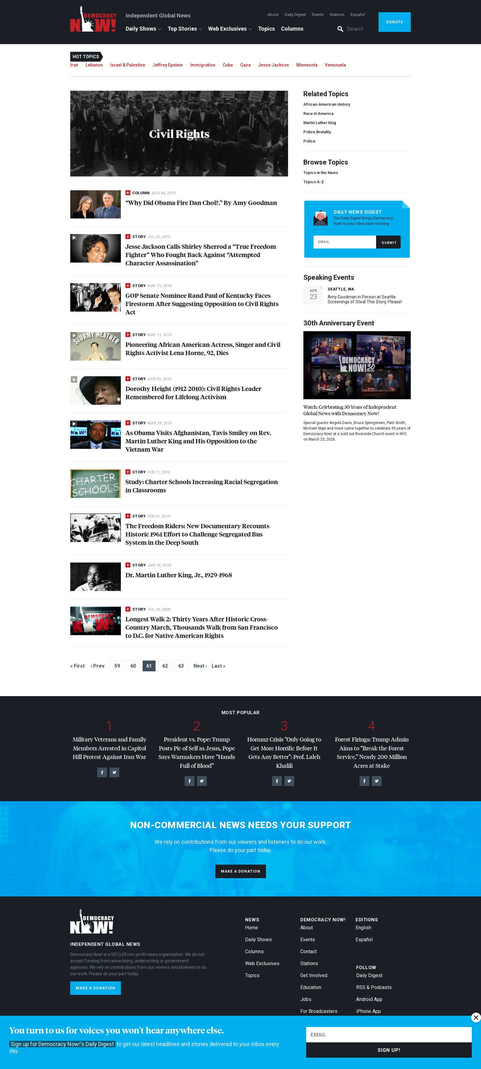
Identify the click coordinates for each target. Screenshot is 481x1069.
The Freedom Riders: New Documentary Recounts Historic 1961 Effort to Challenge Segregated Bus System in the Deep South (197, 533)
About (273, 14)
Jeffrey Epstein (167, 65)
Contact (308, 951)
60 (133, 666)
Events (318, 14)
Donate (394, 22)
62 (165, 666)
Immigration (202, 65)
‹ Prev (97, 666)
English (363, 928)
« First (77, 666)
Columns (292, 28)
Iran (74, 65)
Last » (218, 666)
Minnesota (306, 65)
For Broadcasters (318, 1011)
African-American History (326, 104)
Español (358, 14)
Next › (200, 666)
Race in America (318, 113)
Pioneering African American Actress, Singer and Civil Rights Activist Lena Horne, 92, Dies (202, 348)
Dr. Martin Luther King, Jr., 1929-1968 (178, 575)
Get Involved (313, 975)
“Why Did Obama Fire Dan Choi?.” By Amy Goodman (201, 202)
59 (117, 666)
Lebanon (94, 65)
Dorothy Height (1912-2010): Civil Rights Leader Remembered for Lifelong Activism (193, 392)
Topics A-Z (313, 182)
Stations (337, 14)
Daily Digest (295, 14)
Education (310, 987)
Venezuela (335, 65)
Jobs (305, 999)
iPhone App (368, 1011)
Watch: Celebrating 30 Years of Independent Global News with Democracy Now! (349, 410)
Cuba (228, 65)
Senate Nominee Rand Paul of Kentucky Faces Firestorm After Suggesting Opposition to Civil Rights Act (202, 303)
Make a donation (240, 871)
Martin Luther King (319, 122)
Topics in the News (320, 172)
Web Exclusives (227, 28)
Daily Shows (141, 28)
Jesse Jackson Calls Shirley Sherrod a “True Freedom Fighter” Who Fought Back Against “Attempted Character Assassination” (200, 254)
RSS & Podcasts (374, 987)
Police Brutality (317, 132)
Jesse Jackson (273, 65)
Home (251, 928)
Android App (369, 999)
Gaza (245, 65)
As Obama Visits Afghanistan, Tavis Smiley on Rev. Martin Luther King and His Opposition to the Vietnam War (198, 440)
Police (309, 141)
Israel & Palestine (127, 65)
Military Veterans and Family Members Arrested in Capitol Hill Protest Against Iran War (109, 747)
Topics (266, 28)
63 (181, 666)
